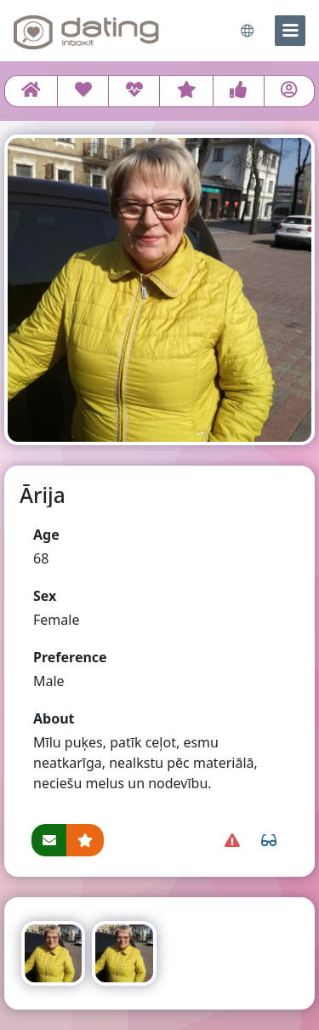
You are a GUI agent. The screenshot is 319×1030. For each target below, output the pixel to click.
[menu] (290, 30)
